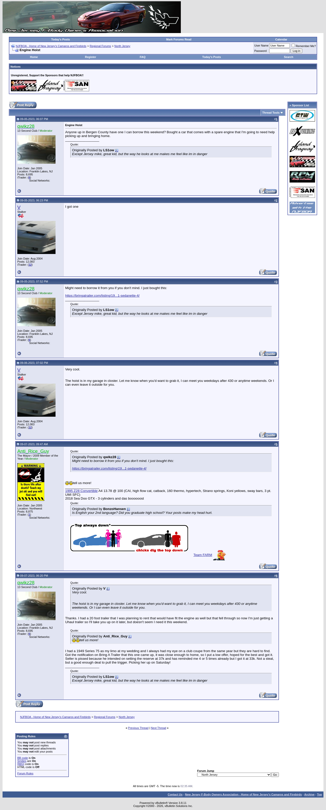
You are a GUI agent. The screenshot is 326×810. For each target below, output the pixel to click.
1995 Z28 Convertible (81, 491)
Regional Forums (100, 46)
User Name (261, 45)
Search (288, 56)
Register (90, 56)
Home (34, 56)
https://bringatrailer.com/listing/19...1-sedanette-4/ (102, 295)
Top (319, 794)
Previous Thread (138, 727)
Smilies (21, 760)
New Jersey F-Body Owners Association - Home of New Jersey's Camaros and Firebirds (243, 794)
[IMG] (20, 764)
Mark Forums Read (179, 39)
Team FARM (202, 555)
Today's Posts (60, 39)
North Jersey (122, 46)
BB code (22, 757)
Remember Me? (304, 46)
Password (260, 50)
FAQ (143, 56)
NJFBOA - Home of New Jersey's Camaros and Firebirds (51, 46)
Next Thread (158, 727)
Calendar (281, 39)
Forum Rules (25, 773)
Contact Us (175, 794)
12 (30, 264)
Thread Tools (271, 112)
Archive (309, 794)
